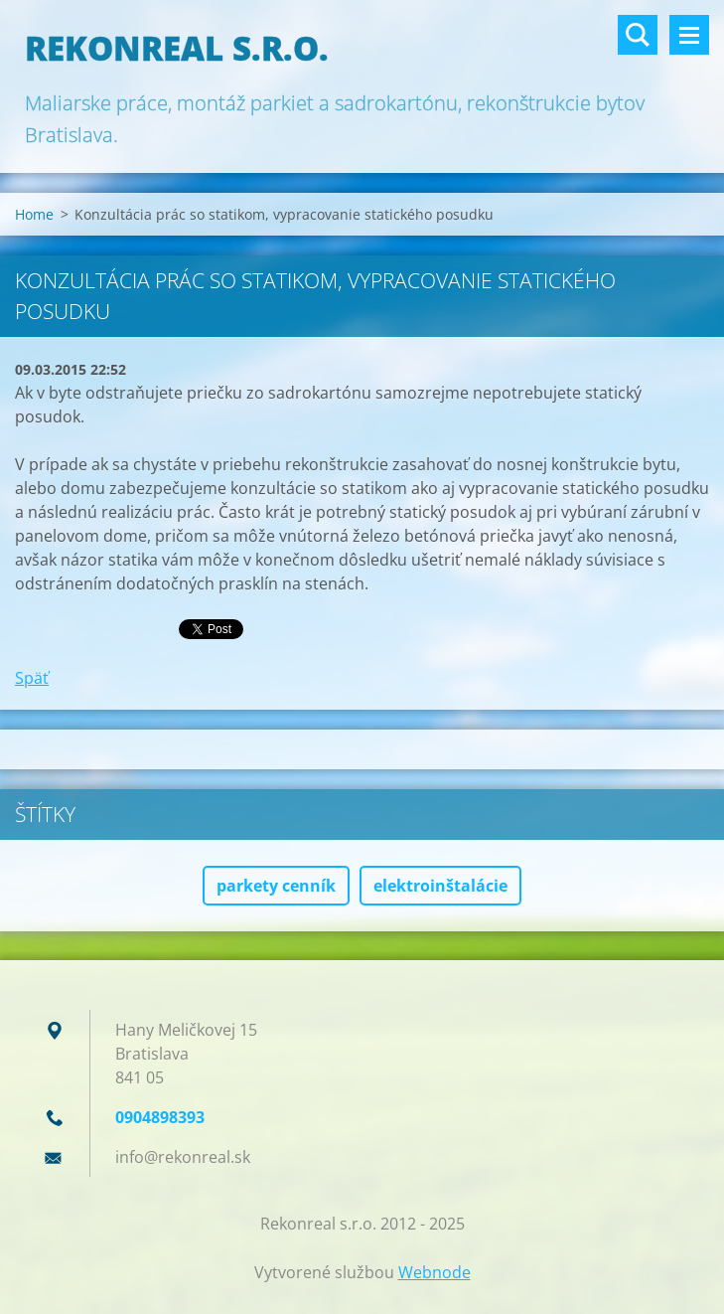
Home (34, 214)
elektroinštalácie (440, 886)
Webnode (434, 1272)
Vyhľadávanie (637, 35)
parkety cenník (276, 886)
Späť (32, 678)
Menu (689, 35)
